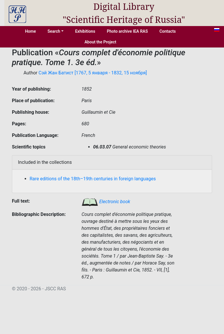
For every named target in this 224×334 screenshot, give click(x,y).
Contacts (167, 31)
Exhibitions (85, 31)
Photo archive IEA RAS (127, 31)
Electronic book (106, 201)
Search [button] (54, 31)
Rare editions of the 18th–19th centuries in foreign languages (93, 178)
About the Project (100, 42)
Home (30, 31)
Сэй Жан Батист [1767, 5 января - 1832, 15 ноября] (93, 73)
